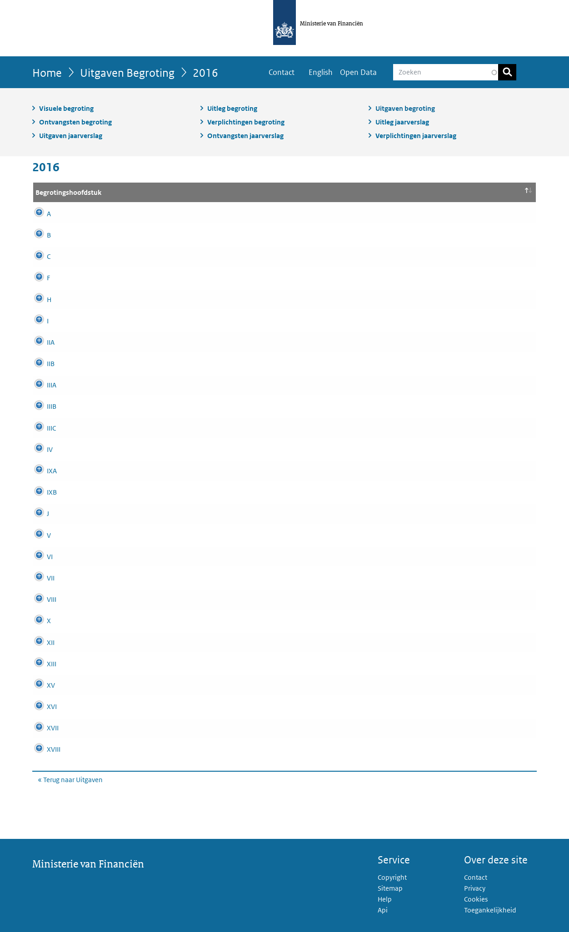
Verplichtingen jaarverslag (415, 135)
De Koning (162, 321)
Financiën (161, 492)
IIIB (40, 406)
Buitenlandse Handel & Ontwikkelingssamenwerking (225, 728)
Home (47, 72)
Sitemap (390, 888)
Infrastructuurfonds (175, 213)
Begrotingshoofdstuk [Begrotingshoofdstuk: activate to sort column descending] (68, 192)
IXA (40, 470)
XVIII (42, 749)
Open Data (358, 72)
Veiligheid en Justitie (177, 556)
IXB (40, 492)
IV (38, 449)
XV (39, 685)
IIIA (40, 385)
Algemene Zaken (172, 385)
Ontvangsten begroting (75, 122)
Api (383, 910)
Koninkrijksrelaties (175, 449)
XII (39, 642)
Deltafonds (163, 513)
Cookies (476, 899)
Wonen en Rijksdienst (179, 749)
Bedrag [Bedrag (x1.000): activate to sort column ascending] (500, 192)
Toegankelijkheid (490, 910)
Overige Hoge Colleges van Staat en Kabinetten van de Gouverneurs (247, 363)
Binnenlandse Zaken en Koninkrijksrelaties (211, 578)
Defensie (160, 620)
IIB (39, 363)
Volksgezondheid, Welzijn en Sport (198, 706)
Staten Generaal (171, 342)
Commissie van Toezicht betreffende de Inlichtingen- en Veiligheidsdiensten (260, 428)
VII (39, 578)
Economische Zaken (177, 277)
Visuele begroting (66, 108)
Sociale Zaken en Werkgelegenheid (199, 685)
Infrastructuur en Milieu (181, 642)
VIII (40, 599)
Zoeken (507, 72)
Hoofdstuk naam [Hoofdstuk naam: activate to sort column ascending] (173, 192)
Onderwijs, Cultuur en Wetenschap (198, 599)
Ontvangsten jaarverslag (245, 135)
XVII (41, 728)
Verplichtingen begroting (245, 122)
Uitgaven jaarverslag (70, 135)
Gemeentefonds (171, 235)
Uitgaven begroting (405, 108)
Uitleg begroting (232, 108)
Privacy (474, 888)
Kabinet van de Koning (181, 406)
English (321, 72)
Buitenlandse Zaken (176, 535)
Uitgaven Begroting (127, 72)
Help (385, 899)
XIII (40, 663)
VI (38, 556)
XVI (40, 706)
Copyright (392, 877)
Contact (281, 72)
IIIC (40, 428)
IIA (39, 342)
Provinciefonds (169, 256)
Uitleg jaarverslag (402, 122)
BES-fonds (162, 299)
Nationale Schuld (172, 470)
